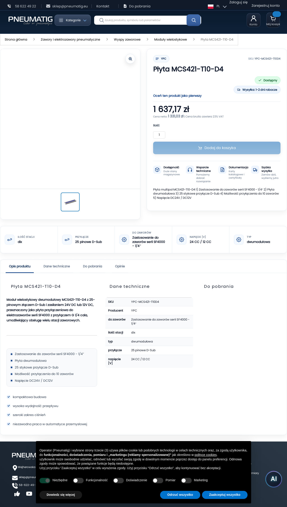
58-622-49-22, (29, 485)
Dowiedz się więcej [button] (61, 494)
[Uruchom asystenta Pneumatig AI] (271, 478)
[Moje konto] (254, 20)
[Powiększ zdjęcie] (130, 59)
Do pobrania (139, 6)
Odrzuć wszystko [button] (180, 494)
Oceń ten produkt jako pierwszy (177, 95)
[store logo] (30, 20)
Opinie (120, 266)
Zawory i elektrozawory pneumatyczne (70, 39)
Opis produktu (19, 266)
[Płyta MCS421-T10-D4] (70, 202)
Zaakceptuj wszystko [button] (224, 494)
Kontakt (102, 6)
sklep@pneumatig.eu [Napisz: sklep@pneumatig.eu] (70, 6)
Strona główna (16, 39)
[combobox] (147, 20)
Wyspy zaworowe (127, 39)
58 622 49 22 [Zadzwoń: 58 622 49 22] (25, 6)
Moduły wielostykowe (170, 39)
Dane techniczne (56, 266)
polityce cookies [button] (206, 455)
